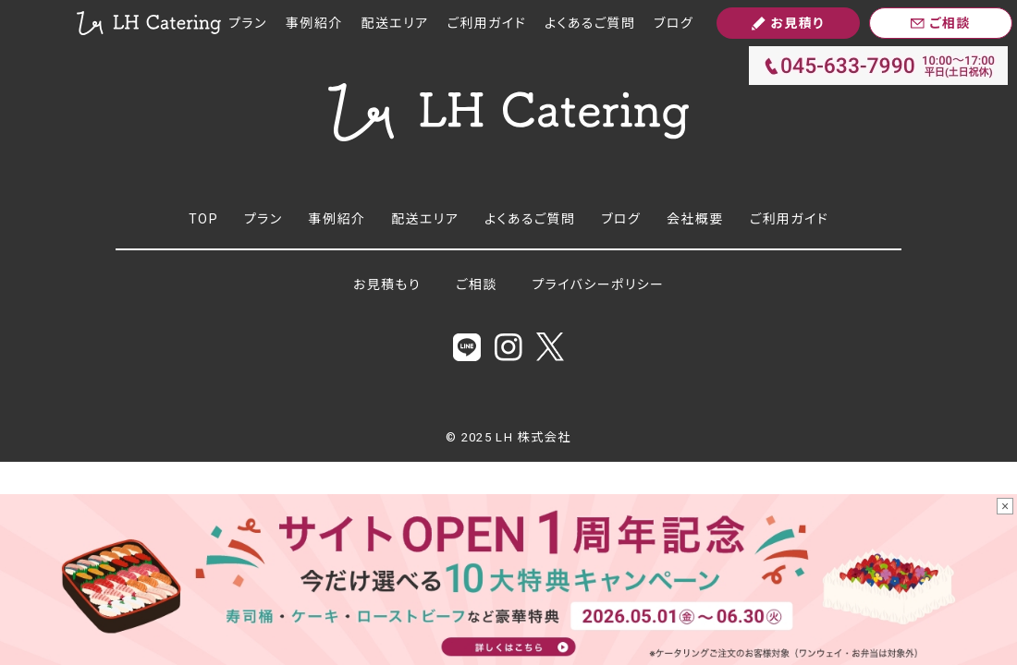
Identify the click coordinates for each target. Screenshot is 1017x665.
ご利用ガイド (487, 23)
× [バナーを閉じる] (1005, 506)
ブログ (673, 23)
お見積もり (387, 284)
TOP (203, 219)
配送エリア (395, 23)
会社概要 (695, 219)
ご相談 (476, 284)
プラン (247, 23)
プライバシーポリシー (599, 284)
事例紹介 (314, 23)
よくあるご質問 (590, 23)
